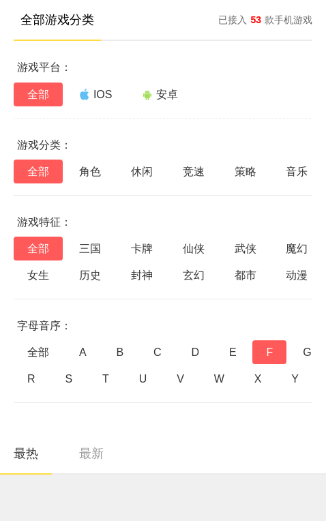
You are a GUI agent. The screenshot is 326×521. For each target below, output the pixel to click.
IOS (96, 94)
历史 (90, 275)
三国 (90, 248)
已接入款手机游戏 (265, 19)
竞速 (194, 171)
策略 (245, 171)
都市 (245, 275)
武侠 (245, 248)
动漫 (297, 275)
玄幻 (194, 275)
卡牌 (142, 248)
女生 (38, 275)
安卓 (160, 94)
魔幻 (297, 248)
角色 (90, 171)
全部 (38, 94)
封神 (142, 275)
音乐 (297, 171)
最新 (91, 453)
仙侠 (194, 248)
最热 (26, 453)
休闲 (142, 171)
